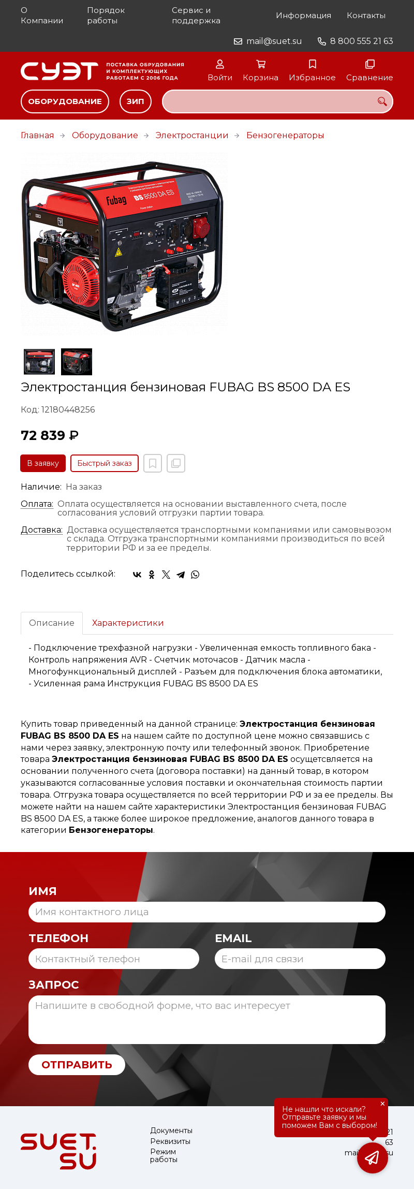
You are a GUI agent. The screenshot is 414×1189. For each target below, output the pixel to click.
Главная (37, 135)
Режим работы (164, 1156)
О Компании (42, 15)
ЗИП (135, 101)
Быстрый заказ (104, 463)
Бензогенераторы (285, 135)
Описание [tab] (52, 623)
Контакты (366, 15)
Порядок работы (106, 15)
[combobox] (277, 101)
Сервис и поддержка (196, 15)
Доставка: (42, 530)
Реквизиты (170, 1142)
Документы (171, 1131)
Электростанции (192, 135)
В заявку (43, 463)
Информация (303, 15)
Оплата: (37, 504)
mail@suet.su (274, 41)
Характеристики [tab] (128, 623)
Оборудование (65, 101)
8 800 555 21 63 (361, 41)
